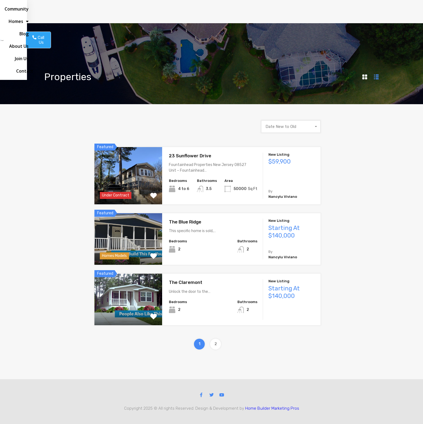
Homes (231, 11)
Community (203, 12)
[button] (348, 12)
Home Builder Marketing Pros (272, 408)
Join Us (295, 12)
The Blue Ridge (185, 222)
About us (272, 12)
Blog (251, 12)
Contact (316, 12)
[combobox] (290, 126)
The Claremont (185, 282)
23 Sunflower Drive (190, 155)
